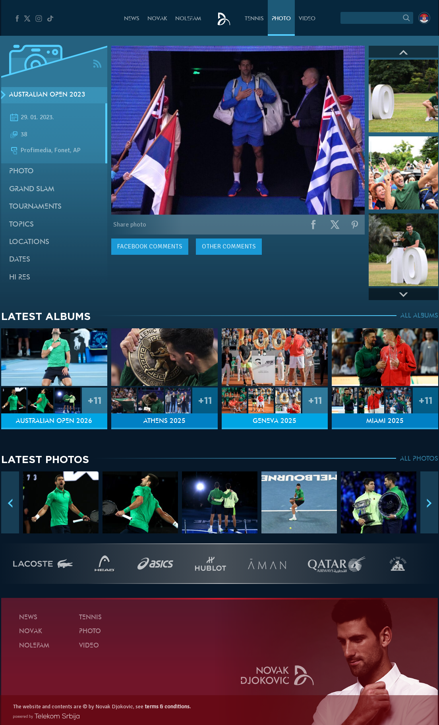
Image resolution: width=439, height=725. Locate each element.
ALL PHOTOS (419, 459)
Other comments (229, 246)
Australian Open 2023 (47, 95)
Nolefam (188, 19)
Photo (281, 19)
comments (149, 246)
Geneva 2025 (274, 421)
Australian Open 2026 (54, 421)
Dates (19, 260)
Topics (21, 225)
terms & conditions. (168, 706)
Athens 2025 (164, 421)
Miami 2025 (385, 421)
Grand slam (31, 189)
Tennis (254, 19)
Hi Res (19, 277)
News (131, 19)
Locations (29, 242)
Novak (157, 19)
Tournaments (35, 207)
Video (307, 19)
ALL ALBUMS (419, 316)
